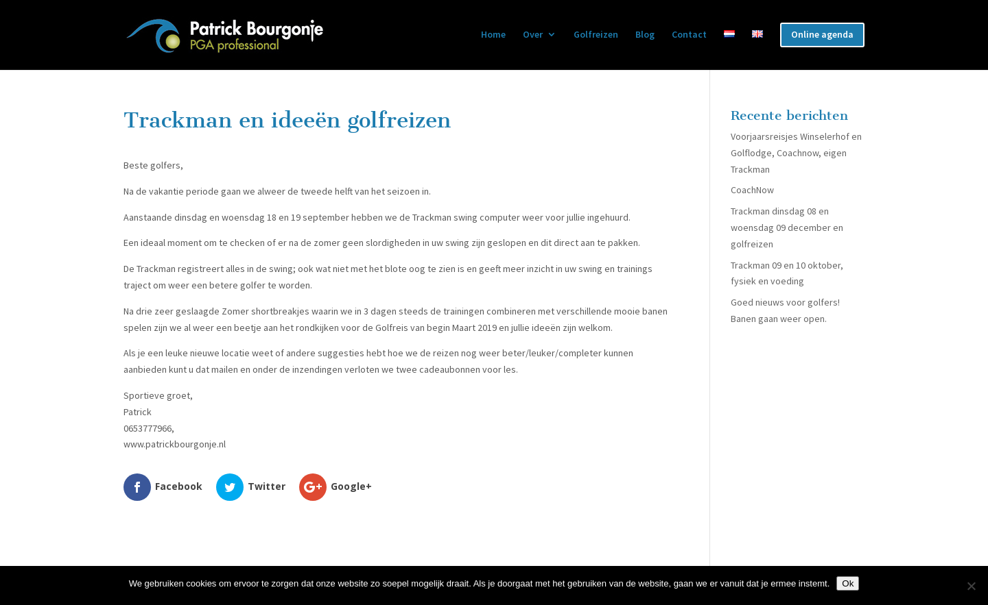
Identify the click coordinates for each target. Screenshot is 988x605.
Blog (645, 34)
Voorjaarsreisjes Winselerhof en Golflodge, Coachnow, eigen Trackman (796, 152)
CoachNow (752, 190)
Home (493, 34)
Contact (689, 34)
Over (533, 34)
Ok (848, 583)
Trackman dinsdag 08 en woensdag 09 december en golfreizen (787, 227)
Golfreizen (596, 34)
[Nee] (971, 586)
